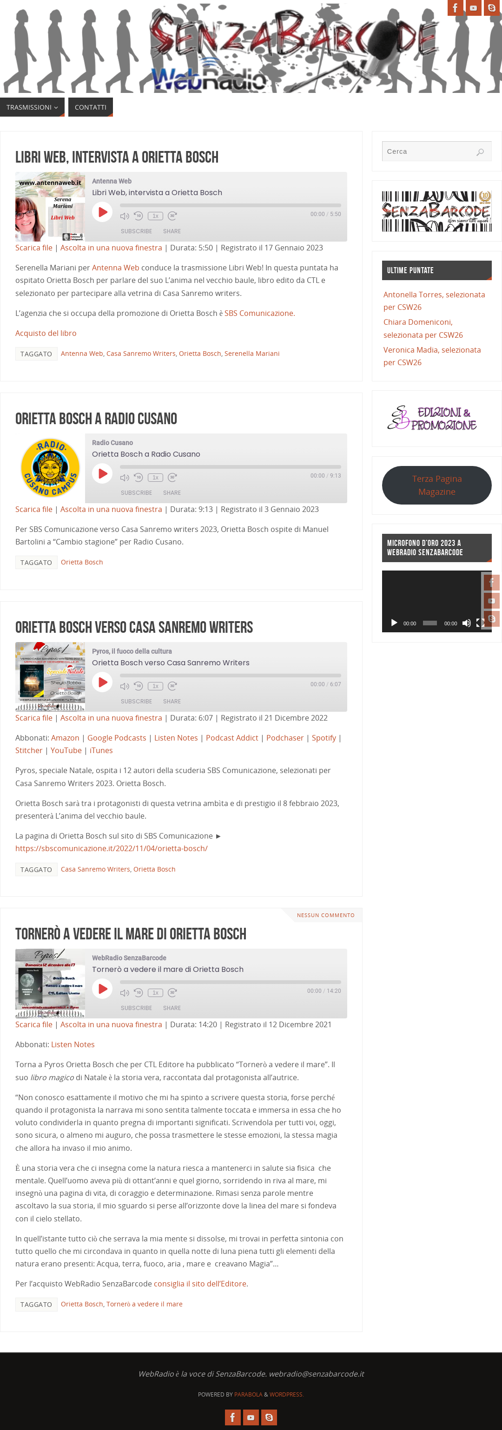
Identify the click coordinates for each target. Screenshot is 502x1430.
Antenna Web (115, 267)
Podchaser (285, 738)
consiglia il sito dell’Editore (200, 1284)
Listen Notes (176, 738)
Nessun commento (326, 915)
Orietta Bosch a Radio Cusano (96, 418)
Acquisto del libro (46, 333)
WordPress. (287, 1394)
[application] (437, 601)
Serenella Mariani (252, 353)
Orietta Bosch (200, 353)
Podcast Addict (232, 738)
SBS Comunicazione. (260, 313)
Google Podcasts (116, 738)
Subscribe (136, 231)
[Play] (394, 623)
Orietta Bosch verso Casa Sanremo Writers (134, 627)
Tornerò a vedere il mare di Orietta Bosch (130, 934)
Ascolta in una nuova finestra (111, 248)
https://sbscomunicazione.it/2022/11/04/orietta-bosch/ (111, 848)
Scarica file (34, 248)
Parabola (248, 1394)
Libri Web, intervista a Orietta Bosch (116, 157)
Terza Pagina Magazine (437, 485)
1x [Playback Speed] (155, 216)
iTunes (101, 750)
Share (172, 231)
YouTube (66, 750)
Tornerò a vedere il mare (144, 1303)
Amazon (65, 738)
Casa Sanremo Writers (141, 353)
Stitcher (29, 750)
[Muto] (466, 623)
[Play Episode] (102, 212)
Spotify (324, 738)
